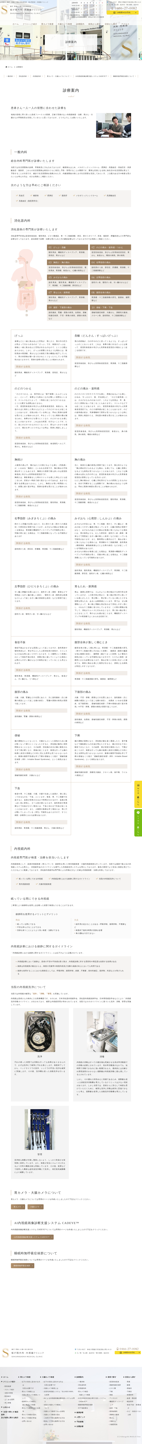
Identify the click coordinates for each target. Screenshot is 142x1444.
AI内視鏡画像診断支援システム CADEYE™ (91, 76)
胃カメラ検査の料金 (29, 1418)
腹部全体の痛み (103, 292)
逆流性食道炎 (114, 1382)
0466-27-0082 (126, 8)
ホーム (16, 24)
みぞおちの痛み (60, 277)
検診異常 (130, 1401)
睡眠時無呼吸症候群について (123, 76)
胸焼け (56, 262)
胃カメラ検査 (47, 24)
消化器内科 (23, 76)
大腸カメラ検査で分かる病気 (54, 1411)
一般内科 (9, 76)
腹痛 (128, 1385)
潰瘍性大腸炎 (114, 1414)
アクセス (125, 24)
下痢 (104, 307)
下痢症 (129, 1391)
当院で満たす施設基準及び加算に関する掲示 (9, 1415)
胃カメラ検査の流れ (29, 1414)
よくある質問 (9, 1399)
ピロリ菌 (112, 1388)
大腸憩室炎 (113, 1424)
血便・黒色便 (132, 1398)
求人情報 (8, 1403)
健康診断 (79, 1412)
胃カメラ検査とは (28, 1391)
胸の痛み (66, 262)
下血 (111, 307)
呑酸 (64, 247)
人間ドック (80, 1417)
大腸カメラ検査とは (51, 1388)
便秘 (98, 307)
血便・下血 (113, 1408)
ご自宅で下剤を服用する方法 (54, 1418)
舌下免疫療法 (83, 1408)
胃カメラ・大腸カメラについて (58, 76)
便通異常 (130, 1395)
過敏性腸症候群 (115, 1385)
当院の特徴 (9, 1393)
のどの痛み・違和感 (105, 247)
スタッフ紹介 (9, 1389)
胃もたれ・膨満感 (61, 292)
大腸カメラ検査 (65, 24)
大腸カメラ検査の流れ (52, 1414)
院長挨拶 (8, 1386)
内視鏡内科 (37, 76)
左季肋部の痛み (103, 277)
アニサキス (113, 1398)
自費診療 (79, 1426)
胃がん (111, 1418)
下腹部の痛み (66, 307)
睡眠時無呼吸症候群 (85, 1405)
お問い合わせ (27, 1421)
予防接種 (79, 1422)
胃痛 (128, 1382)
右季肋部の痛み (103, 262)
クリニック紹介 (30, 24)
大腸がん (112, 1421)
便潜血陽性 (113, 1411)
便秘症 (129, 1388)
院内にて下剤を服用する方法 (54, 1421)
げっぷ (56, 247)
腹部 (55, 307)
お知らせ (6, 1407)
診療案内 (80, 24)
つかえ (120, 247)
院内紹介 (8, 1396)
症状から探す (111, 24)
